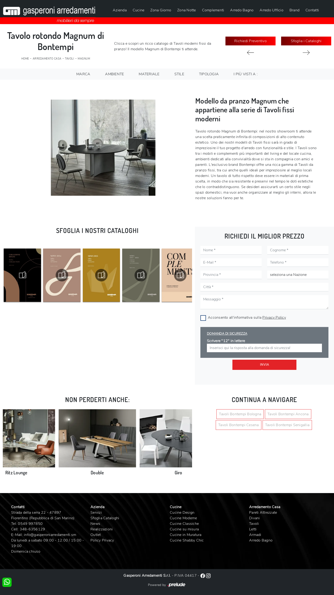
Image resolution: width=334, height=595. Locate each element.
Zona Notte (186, 10)
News (95, 523)
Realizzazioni (101, 529)
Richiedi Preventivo (250, 41)
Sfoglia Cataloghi (104, 518)
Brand (294, 10)
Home (25, 58)
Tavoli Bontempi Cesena (238, 425)
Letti (253, 529)
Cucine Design (182, 512)
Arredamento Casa (47, 58)
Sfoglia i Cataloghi (306, 41)
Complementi (213, 10)
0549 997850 (30, 523)
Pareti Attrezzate (263, 512)
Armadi (255, 534)
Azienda (120, 10)
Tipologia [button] (209, 74)
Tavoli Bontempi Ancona (288, 414)
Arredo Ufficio (271, 10)
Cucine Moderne (183, 518)
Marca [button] (83, 74)
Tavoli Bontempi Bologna (240, 414)
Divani (254, 518)
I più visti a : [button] (246, 74)
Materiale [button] (149, 74)
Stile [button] (179, 74)
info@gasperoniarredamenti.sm (50, 534)
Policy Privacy (102, 540)
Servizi (96, 512)
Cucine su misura (184, 529)
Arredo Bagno (242, 10)
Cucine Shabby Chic (187, 540)
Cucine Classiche (184, 523)
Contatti (312, 10)
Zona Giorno (160, 10)
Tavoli (69, 58)
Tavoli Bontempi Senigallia (287, 425)
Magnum (84, 58)
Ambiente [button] (114, 74)
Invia (264, 365)
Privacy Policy (274, 317)
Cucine (139, 10)
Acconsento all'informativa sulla (247, 317)
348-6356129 (32, 529)
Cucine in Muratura (186, 534)
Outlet (95, 534)
